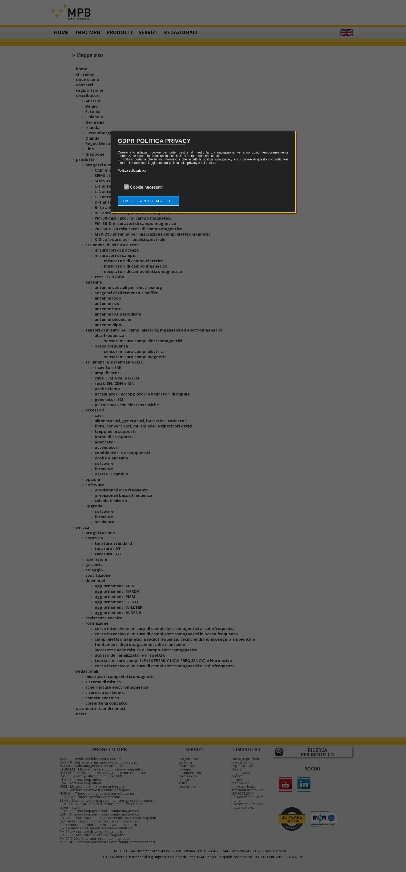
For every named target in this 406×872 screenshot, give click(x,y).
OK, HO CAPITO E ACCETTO (148, 201)
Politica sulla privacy (132, 170)
